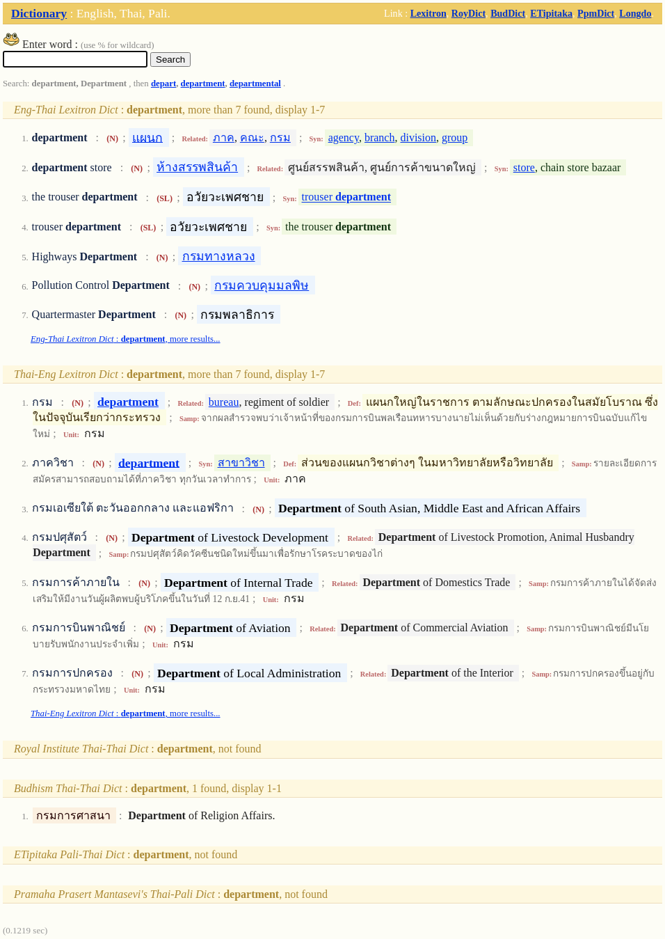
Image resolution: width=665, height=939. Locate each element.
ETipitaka (551, 13)
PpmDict (595, 13)
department (203, 83)
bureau (224, 402)
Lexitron (428, 13)
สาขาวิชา (241, 462)
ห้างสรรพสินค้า (197, 167)
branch (379, 137)
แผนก (147, 137)
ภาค (223, 137)
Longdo (635, 13)
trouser (346, 197)
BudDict (507, 13)
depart (163, 83)
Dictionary (39, 13)
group (454, 137)
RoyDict (468, 13)
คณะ (252, 137)
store (524, 167)
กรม (280, 137)
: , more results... (126, 339)
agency (343, 137)
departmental (255, 83)
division (418, 137)
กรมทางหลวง (218, 256)
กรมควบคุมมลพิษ (261, 285)
